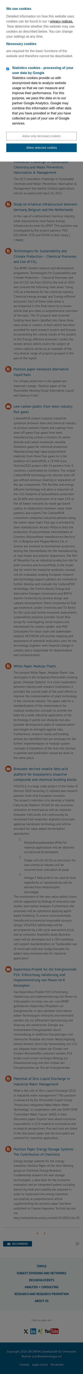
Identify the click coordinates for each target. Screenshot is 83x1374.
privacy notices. (61, 21)
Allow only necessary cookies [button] (41, 136)
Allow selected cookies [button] (41, 148)
